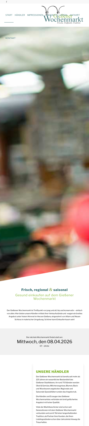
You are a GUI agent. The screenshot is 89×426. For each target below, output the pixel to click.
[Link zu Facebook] (6, 1)
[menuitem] (9, 15)
